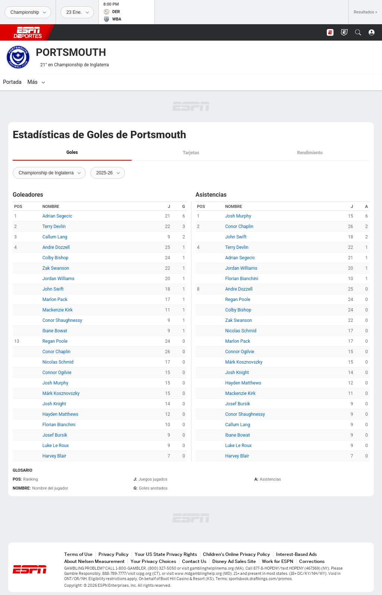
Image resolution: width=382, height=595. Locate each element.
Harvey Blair (54, 456)
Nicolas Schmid (58, 362)
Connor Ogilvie (57, 372)
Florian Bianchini (59, 424)
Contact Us (194, 561)
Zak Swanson (56, 268)
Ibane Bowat (55, 330)
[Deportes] (28, 12)
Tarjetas (191, 152)
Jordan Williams (59, 278)
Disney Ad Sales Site (234, 561)
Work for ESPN (277, 561)
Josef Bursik (55, 435)
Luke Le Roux (56, 445)
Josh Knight (54, 403)
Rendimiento (310, 152)
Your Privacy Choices (153, 561)
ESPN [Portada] (27, 32)
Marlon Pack (55, 299)
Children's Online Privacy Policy (236, 554)
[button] (358, 32)
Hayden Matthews (60, 414)
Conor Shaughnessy (62, 320)
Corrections (312, 561)
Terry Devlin (54, 226)
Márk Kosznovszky (61, 393)
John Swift (53, 289)
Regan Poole (55, 341)
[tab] (72, 153)
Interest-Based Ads (296, 554)
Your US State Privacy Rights (166, 554)
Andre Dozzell (56, 247)
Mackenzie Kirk (58, 310)
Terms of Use (78, 554)
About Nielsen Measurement (94, 561)
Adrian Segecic (57, 216)
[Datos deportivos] (77, 12)
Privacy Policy (113, 554)
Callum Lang (55, 237)
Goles (72, 152)
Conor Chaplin (57, 351)
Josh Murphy (55, 383)
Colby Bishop (56, 257)
